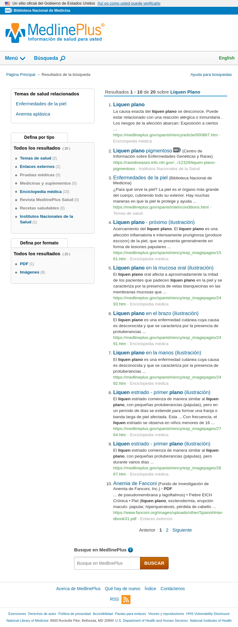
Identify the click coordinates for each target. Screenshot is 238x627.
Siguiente (182, 530)
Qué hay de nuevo (122, 588)
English (227, 57)
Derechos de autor (42, 614)
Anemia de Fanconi (135, 483)
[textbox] (107, 563)
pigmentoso (142, 150)
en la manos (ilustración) (157, 352)
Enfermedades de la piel (140, 177)
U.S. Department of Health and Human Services (151, 620)
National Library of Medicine (28, 620)
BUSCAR (154, 563)
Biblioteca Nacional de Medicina (42, 10)
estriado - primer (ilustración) (161, 392)
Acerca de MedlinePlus (78, 588)
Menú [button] (15, 58)
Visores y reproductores (166, 614)
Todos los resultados (38, 148)
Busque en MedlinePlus (100, 549)
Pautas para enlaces (130, 614)
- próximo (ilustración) (154, 222)
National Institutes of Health (210, 620)
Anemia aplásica (33, 113)
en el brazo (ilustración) (156, 313)
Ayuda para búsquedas (211, 74)
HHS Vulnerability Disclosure (208, 614)
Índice (150, 588)
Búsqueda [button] (50, 58)
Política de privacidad (74, 614)
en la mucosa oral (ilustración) (163, 267)
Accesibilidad (103, 614)
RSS (120, 599)
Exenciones (17, 614)
